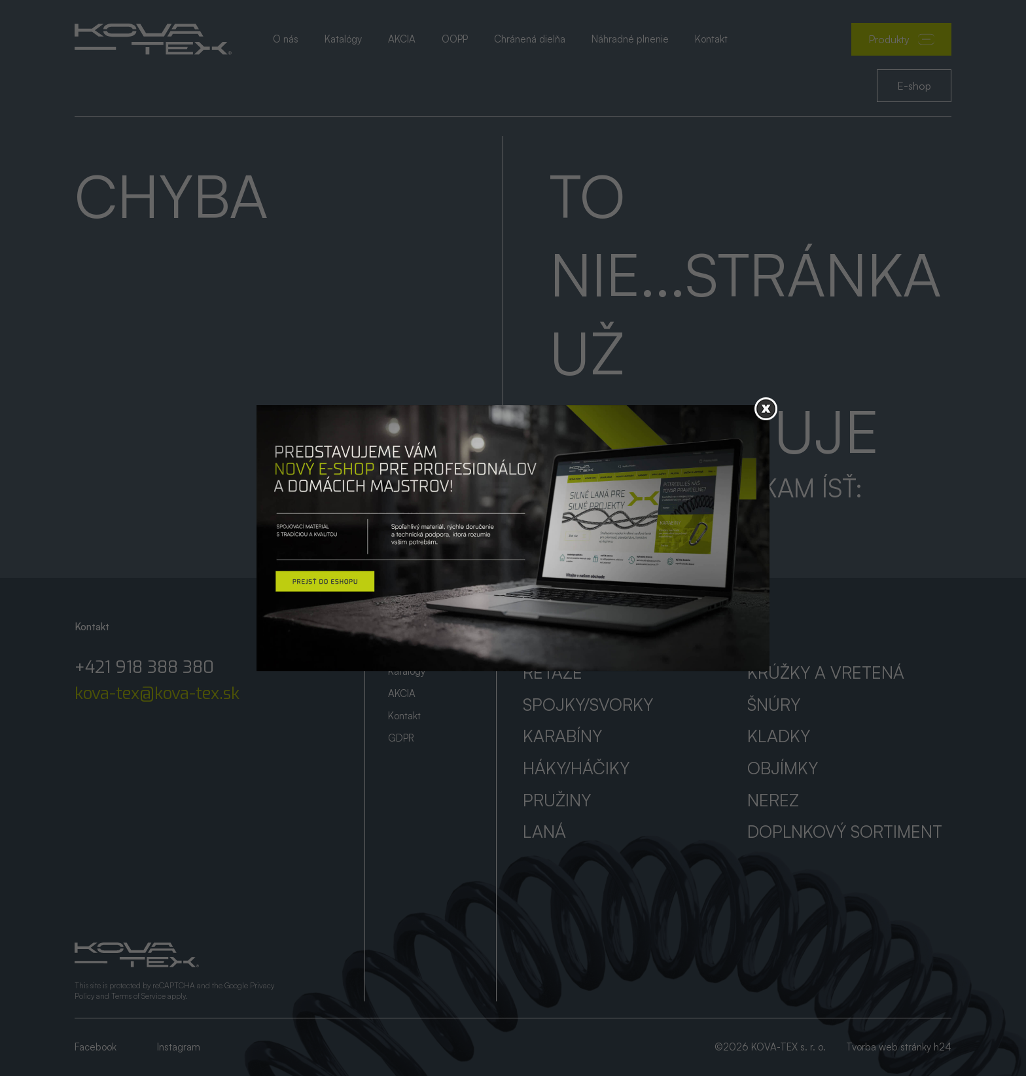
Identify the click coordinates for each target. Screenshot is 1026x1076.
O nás (285, 39)
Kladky (778, 735)
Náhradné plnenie (630, 39)
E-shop (914, 85)
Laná (544, 831)
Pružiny (557, 799)
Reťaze (552, 672)
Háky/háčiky (576, 767)
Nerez (773, 799)
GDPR (401, 738)
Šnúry (773, 704)
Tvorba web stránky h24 (898, 1047)
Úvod (399, 626)
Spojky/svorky (588, 704)
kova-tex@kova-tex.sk (157, 694)
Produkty (901, 39)
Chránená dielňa (529, 39)
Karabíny (562, 735)
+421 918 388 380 (144, 667)
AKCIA (402, 39)
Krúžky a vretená (825, 672)
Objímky (782, 767)
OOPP (455, 39)
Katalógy (343, 39)
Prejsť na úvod (613, 521)
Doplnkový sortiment (844, 831)
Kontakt (711, 39)
